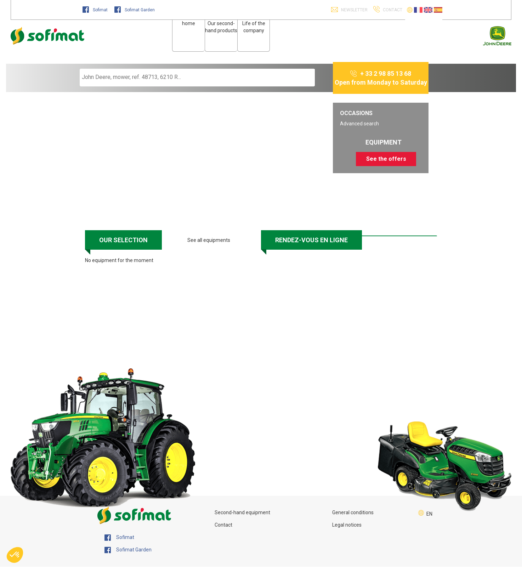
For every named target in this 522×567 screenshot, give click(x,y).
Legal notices (347, 525)
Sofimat (96, 9)
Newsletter (354, 9)
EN (429, 514)
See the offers (386, 158)
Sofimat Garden (134, 9)
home (188, 23)
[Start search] (301, 77)
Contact (223, 525)
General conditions (353, 512)
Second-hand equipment (242, 512)
